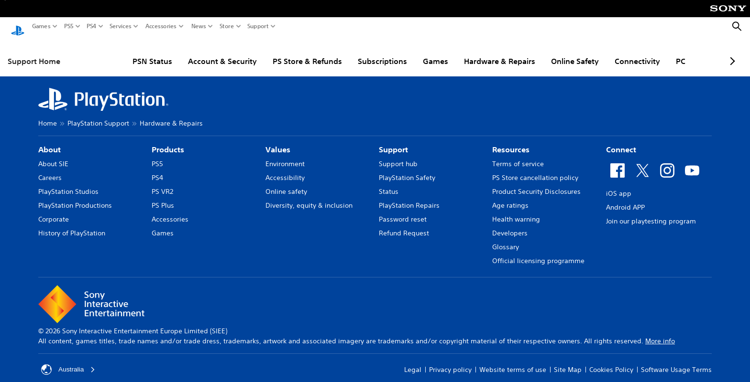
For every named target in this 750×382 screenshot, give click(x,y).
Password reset (403, 210)
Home (47, 114)
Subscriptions (347, 52)
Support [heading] (393, 140)
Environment (285, 154)
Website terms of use (512, 360)
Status (388, 182)
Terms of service (518, 154)
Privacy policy (450, 360)
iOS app (618, 184)
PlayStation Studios (68, 182)
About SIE (53, 154)
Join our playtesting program (651, 212)
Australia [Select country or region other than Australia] (68, 360)
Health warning (516, 210)
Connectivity (602, 52)
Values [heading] (277, 140)
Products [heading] (168, 140)
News (198, 26)
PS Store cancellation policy (535, 168)
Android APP (625, 198)
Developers (510, 224)
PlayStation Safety (407, 168)
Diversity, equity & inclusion (309, 196)
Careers (50, 168)
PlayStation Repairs (409, 196)
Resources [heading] (510, 140)
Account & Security (187, 52)
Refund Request (404, 224)
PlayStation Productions (75, 196)
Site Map (568, 360)
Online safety (286, 182)
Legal (412, 360)
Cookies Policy (611, 360)
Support (258, 26)
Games (41, 26)
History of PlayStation (71, 224)
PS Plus (163, 196)
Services (121, 26)
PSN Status (117, 52)
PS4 (92, 26)
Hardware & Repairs (464, 52)
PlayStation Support (98, 114)
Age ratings (510, 196)
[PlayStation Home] (18, 27)
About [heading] (49, 140)
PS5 (69, 26)
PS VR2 (162, 182)
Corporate (53, 210)
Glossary (505, 237)
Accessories (160, 26)
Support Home (34, 52)
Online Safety (540, 52)
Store (227, 26)
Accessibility (285, 168)
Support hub (398, 154)
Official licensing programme (538, 251)
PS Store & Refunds (272, 52)
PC (646, 52)
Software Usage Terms (676, 360)
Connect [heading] (621, 140)
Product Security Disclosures (536, 182)
